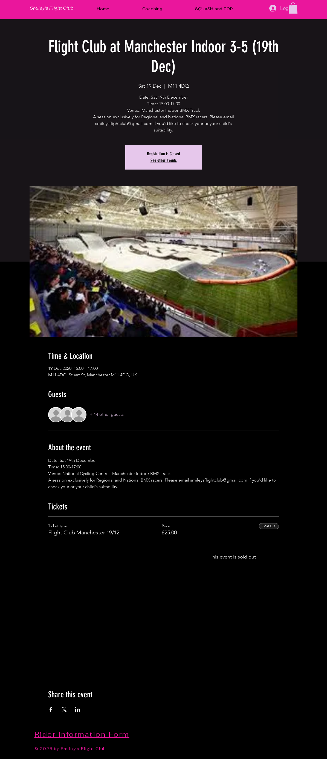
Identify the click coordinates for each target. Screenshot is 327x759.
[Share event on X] (64, 709)
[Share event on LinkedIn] (77, 709)
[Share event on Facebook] (50, 709)
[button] (293, 8)
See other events (164, 160)
